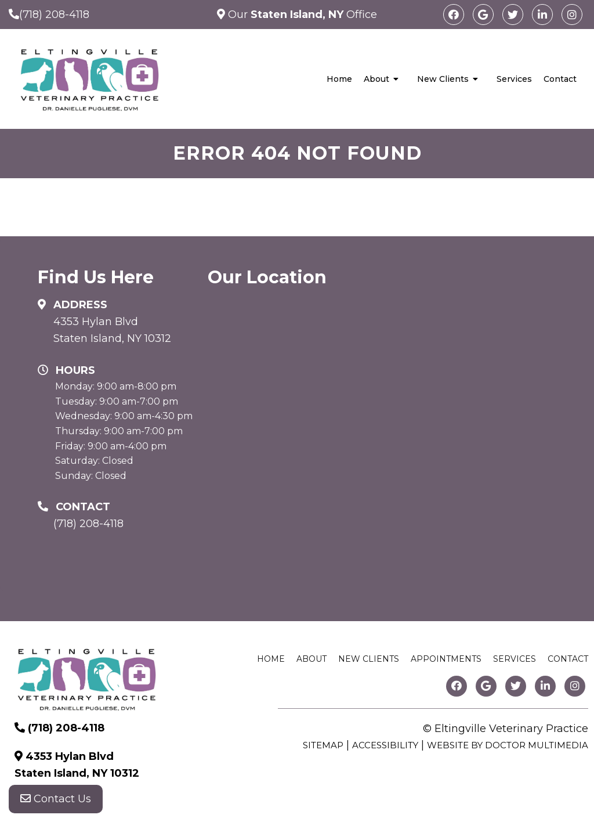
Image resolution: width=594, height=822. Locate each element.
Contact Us (55, 798)
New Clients (443, 79)
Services (514, 79)
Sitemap (323, 745)
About (376, 79)
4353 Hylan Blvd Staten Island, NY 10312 (112, 330)
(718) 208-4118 (54, 14)
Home (339, 79)
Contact (560, 79)
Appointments (446, 659)
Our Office (301, 14)
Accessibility (385, 745)
